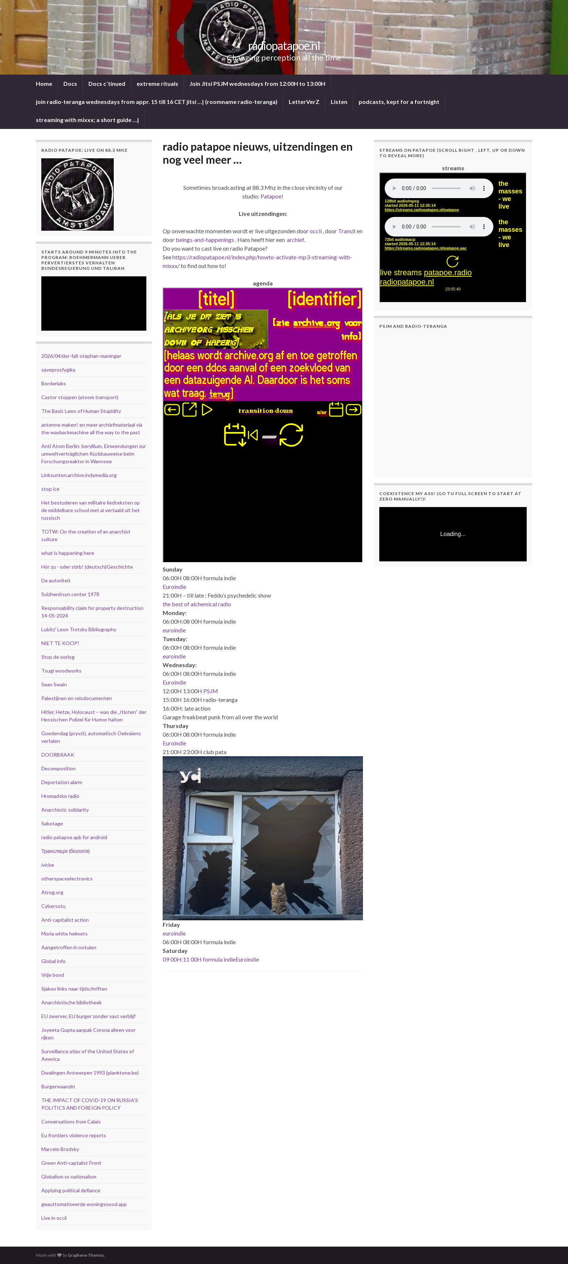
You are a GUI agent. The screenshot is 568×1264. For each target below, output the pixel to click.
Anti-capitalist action (65, 920)
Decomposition (58, 768)
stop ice (50, 489)
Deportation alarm (61, 782)
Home (44, 83)
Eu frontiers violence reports (73, 1135)
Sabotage (52, 823)
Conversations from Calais (71, 1121)
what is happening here (67, 553)
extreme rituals (157, 83)
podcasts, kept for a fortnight (399, 101)
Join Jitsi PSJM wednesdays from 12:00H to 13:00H (257, 83)
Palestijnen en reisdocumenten (76, 698)
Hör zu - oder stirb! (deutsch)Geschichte (87, 567)
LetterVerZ (304, 101)
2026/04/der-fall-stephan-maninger (81, 356)
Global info (53, 961)
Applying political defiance (70, 1190)
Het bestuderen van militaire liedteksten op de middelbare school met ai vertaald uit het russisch (90, 510)
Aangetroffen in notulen (68, 947)
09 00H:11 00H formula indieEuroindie (211, 959)
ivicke (47, 865)
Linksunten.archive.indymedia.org (79, 475)
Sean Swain (54, 684)
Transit (347, 230)
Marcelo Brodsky (60, 1149)
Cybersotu (53, 906)
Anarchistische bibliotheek (71, 1002)
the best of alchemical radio (197, 603)
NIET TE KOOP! (60, 643)
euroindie (174, 630)
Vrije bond (52, 975)
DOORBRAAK (57, 755)
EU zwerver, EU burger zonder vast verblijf (88, 1016)
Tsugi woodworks (61, 670)
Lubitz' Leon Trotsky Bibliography (78, 629)
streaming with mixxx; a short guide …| (87, 119)
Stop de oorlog (58, 657)
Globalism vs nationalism (68, 1176)
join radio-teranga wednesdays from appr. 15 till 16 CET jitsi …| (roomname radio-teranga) (156, 101)
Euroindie (174, 586)
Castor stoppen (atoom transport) (79, 397)
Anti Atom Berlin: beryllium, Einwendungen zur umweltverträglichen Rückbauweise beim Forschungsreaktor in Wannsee (93, 453)
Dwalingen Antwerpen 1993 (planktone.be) (90, 1073)
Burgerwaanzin (58, 1086)
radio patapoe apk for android (74, 837)
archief (295, 239)
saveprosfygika (58, 370)
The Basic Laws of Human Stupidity (81, 411)
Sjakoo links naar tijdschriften (74, 988)
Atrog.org (52, 892)
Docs (70, 83)
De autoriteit (56, 580)
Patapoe (270, 196)
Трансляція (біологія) (65, 851)
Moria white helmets (64, 933)
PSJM (210, 690)
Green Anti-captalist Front (71, 1163)
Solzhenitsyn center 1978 (70, 594)
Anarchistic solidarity (65, 810)
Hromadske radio (60, 796)
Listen (339, 101)
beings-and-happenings (205, 239)
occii (316, 230)
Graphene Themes (86, 1255)
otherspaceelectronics (67, 878)
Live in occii (54, 1218)
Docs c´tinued (106, 83)
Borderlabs (53, 383)
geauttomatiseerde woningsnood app (84, 1204)
